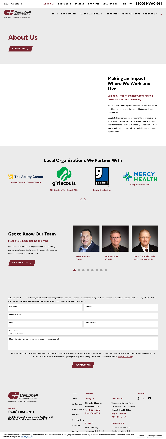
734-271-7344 (119, 422)
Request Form (111, 4)
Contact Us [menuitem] (150, 14)
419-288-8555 (92, 418)
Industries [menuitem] (112, 14)
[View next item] (85, 204)
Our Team (93, 4)
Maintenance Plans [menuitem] (91, 14)
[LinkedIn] (144, 403)
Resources (64, 4)
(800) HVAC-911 (149, 3)
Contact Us (20, 48)
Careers (79, 4)
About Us (49, 4)
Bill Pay (128, 4)
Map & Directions (92, 415)
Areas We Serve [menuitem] (131, 14)
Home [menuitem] (55, 14)
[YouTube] (149, 403)
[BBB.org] (138, 403)
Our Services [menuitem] (69, 14)
